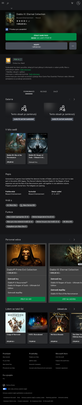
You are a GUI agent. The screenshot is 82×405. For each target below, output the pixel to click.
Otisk (18, 397)
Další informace (25, 69)
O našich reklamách (23, 401)
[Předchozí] (69, 99)
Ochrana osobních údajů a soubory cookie (32, 397)
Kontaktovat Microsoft (9, 397)
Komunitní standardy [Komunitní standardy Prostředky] (35, 364)
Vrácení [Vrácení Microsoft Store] (58, 364)
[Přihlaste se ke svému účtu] (78, 3)
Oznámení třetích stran (9, 401)
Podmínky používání (51, 397)
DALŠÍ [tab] (55, 91)
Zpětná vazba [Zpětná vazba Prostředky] (33, 360)
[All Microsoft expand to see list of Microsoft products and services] (3, 3)
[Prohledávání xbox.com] (8, 3)
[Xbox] (6, 8)
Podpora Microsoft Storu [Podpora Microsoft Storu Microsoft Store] (62, 360)
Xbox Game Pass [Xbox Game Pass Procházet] (7, 364)
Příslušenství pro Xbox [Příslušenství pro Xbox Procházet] (9, 368)
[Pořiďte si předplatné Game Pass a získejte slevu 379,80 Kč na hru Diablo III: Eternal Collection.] (41, 36)
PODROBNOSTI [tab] (29, 91)
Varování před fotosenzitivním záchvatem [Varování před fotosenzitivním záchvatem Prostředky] (40, 368)
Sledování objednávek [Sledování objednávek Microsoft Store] (62, 368)
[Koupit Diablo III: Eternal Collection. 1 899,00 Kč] (36, 46)
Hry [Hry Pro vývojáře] (4, 378)
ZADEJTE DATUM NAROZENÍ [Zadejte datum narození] (24, 119)
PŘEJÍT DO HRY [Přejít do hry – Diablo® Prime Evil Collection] (26, 299)
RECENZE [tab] (43, 91)
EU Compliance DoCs (36, 401)
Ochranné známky (63, 397)
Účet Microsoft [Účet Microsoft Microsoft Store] (60, 357)
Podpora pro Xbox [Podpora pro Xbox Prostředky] (34, 357)
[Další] (74, 99)
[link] (15, 148)
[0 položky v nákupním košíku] (73, 3)
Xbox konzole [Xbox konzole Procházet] (6, 357)
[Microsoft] (41, 1)
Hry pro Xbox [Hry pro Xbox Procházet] (6, 360)
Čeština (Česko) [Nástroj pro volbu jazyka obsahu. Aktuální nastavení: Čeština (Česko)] (10, 385)
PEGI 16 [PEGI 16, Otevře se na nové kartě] (17, 59)
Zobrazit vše (62, 309)
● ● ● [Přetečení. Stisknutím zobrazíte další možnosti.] (73, 46)
